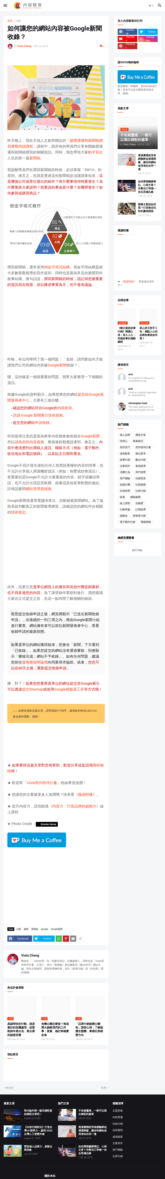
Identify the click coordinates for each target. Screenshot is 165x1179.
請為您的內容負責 (29, 442)
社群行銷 (140, 490)
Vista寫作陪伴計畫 (42, 783)
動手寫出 (95, 152)
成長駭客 (125, 453)
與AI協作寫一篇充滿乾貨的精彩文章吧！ (38, 1112)
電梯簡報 (146, 521)
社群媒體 (140, 484)
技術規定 (18, 512)
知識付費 (125, 484)
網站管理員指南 (38, 489)
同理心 (124, 441)
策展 (122, 497)
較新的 (10, 1087)
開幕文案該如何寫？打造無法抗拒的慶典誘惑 (147, 208)
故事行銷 (125, 459)
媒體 (26, 929)
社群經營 (125, 490)
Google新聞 (57, 365)
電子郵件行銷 (127, 521)
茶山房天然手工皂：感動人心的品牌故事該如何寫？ (148, 333)
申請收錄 (42, 422)
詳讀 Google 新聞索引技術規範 (38, 415)
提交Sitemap (32, 689)
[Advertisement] (56, 324)
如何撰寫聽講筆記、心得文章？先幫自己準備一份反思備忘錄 (147, 186)
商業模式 (138, 441)
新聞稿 (34, 158)
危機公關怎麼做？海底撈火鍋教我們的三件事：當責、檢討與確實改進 (55, 1029)
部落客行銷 (139, 515)
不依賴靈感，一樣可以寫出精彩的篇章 (92, 1112)
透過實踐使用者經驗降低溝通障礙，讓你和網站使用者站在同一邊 (147, 162)
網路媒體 (135, 497)
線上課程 (125, 503)
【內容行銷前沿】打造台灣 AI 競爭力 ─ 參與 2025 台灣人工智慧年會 (38, 1130)
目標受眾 (140, 478)
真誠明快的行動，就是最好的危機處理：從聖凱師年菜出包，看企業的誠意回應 (21, 1029)
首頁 (9, 21)
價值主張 (140, 434)
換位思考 (140, 453)
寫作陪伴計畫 (143, 447)
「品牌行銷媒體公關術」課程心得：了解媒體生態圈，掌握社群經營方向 (89, 1029)
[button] (5, 6)
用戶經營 (140, 472)
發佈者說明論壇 (35, 662)
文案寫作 (125, 465)
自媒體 (139, 503)
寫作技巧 (125, 447)
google (44, 929)
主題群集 (118, 1110)
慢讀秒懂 (85, 794)
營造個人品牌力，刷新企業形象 (38, 1148)
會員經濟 (140, 465)
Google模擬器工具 (69, 689)
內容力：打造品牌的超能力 (74, 806)
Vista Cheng (30, 955)
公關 (18, 21)
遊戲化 (124, 515)
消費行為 (125, 472)
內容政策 (64, 408)
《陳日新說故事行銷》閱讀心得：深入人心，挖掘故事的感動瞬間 (127, 335)
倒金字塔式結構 (57, 267)
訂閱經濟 (140, 509)
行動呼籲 (125, 509)
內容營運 (118, 1117)
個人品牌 (125, 434)
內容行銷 (118, 1123)
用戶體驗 (125, 478)
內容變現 (118, 1130)
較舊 (103, 1087)
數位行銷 (140, 459)
